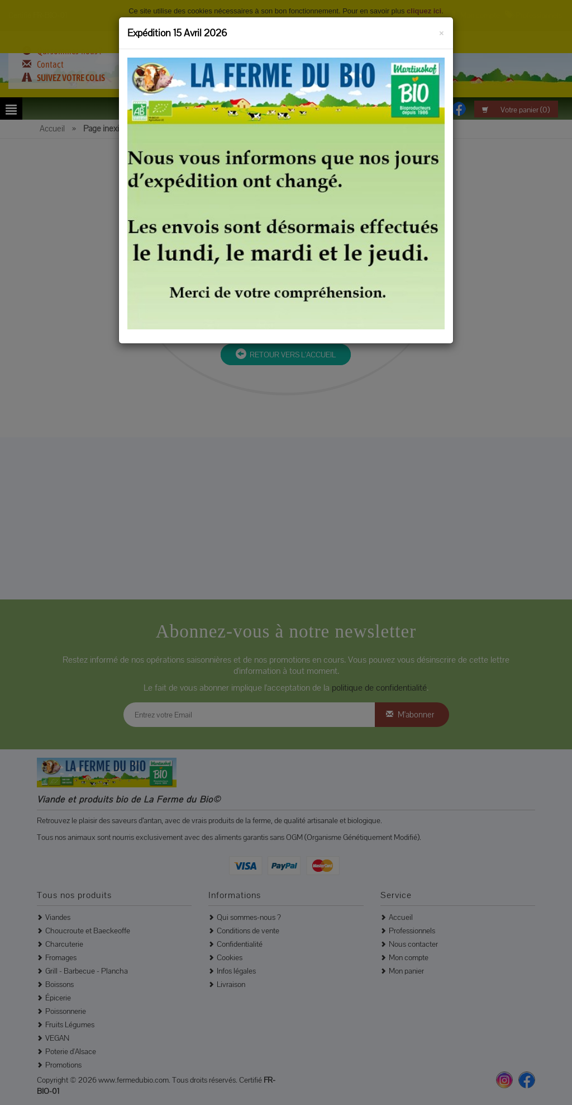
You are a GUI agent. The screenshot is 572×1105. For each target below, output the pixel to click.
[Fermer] (441, 31)
